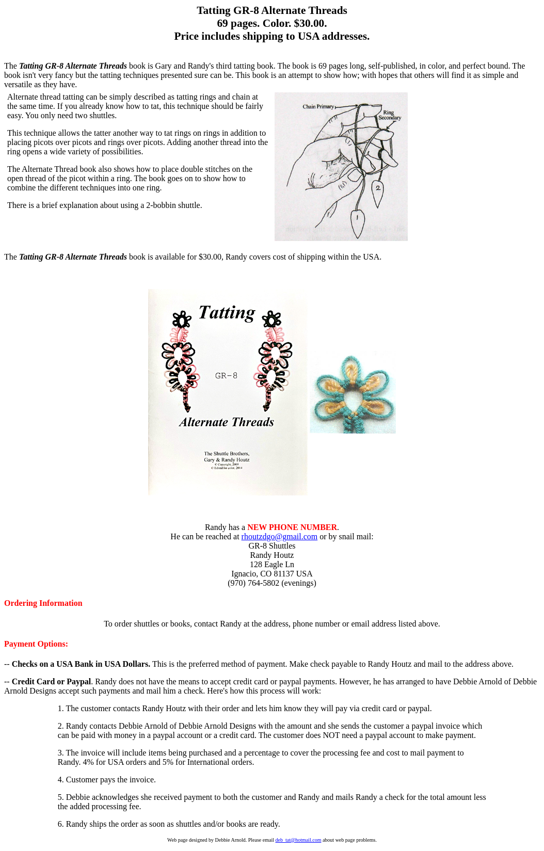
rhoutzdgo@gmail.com (280, 536)
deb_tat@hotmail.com (299, 840)
